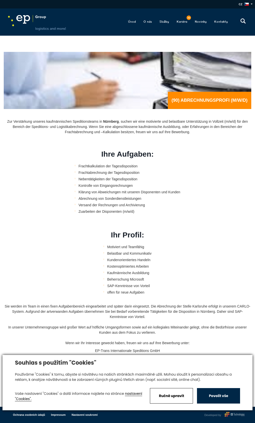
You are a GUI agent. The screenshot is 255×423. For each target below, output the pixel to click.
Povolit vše (218, 395)
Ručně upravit (171, 395)
